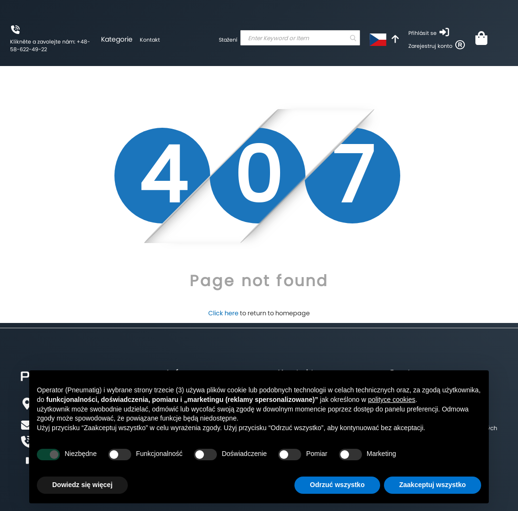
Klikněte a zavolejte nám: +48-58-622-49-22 (50, 45)
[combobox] (300, 37)
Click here (223, 313)
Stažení (228, 40)
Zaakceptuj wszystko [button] (432, 485)
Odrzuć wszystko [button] (337, 485)
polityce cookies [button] (392, 399)
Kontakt (150, 40)
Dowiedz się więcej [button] (82, 485)
